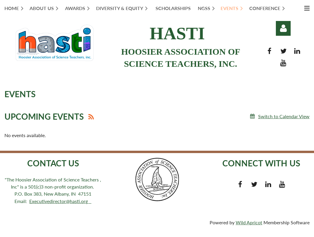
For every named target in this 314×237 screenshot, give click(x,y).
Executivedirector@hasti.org (60, 201)
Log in (283, 28)
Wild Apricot (249, 222)
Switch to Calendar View (284, 116)
